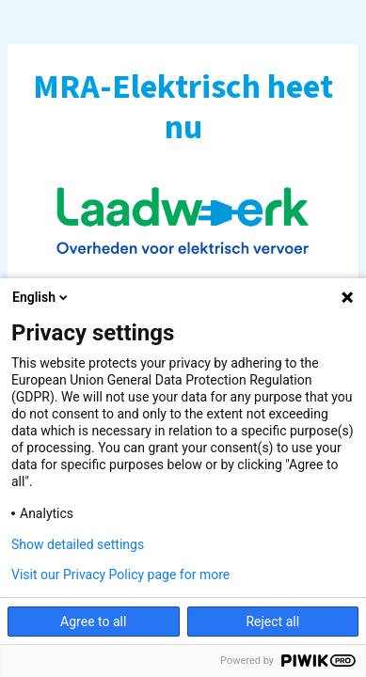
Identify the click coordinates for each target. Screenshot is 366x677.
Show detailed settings (77, 544)
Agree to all (93, 621)
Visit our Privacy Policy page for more (120, 574)
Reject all (272, 621)
